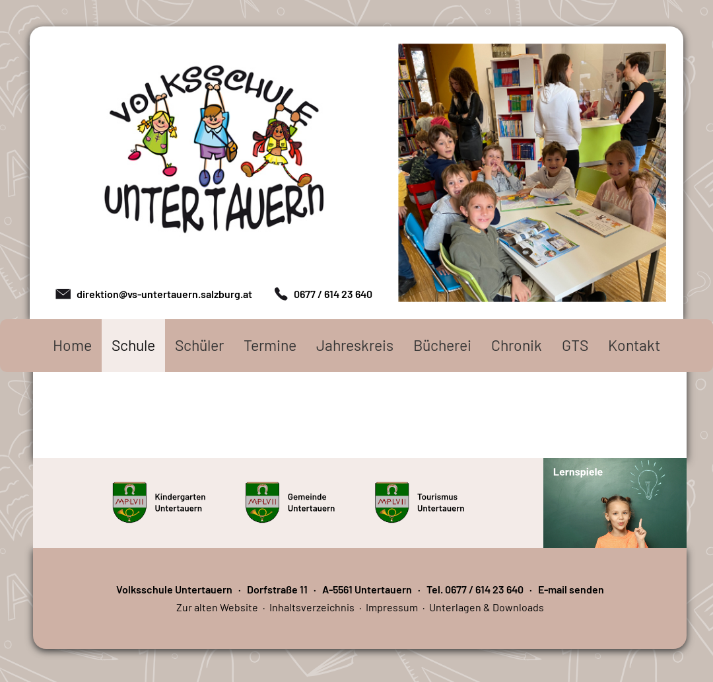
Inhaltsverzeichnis (312, 607)
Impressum (392, 607)
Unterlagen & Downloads (486, 607)
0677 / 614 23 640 (333, 293)
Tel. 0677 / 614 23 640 (475, 589)
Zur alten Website (217, 607)
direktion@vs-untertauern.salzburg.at (164, 293)
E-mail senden (571, 589)
